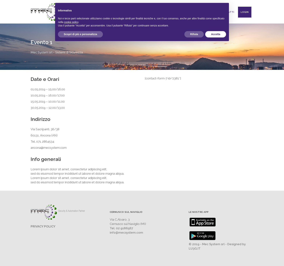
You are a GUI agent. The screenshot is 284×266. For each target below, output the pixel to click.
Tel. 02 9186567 (121, 228)
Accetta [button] (215, 34)
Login (245, 12)
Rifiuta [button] (194, 34)
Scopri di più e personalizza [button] (80, 34)
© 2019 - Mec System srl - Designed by (217, 244)
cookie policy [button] (71, 22)
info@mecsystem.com (126, 232)
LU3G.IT (195, 248)
